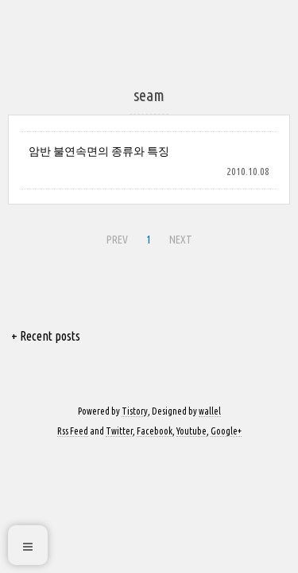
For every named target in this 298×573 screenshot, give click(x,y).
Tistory (135, 411)
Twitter (119, 431)
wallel (210, 411)
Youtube (191, 431)
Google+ (226, 431)
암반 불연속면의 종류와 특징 (99, 151)
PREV (117, 239)
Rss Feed (72, 431)
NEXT (180, 239)
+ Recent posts (45, 336)
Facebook (154, 431)
